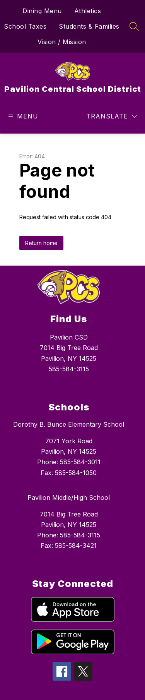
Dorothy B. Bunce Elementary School (68, 424)
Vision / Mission (62, 42)
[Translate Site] (111, 116)
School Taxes (25, 26)
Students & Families (89, 26)
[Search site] (134, 26)
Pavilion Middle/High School (68, 497)
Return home (41, 243)
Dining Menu (42, 11)
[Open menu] (22, 116)
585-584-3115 (69, 369)
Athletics (87, 11)
